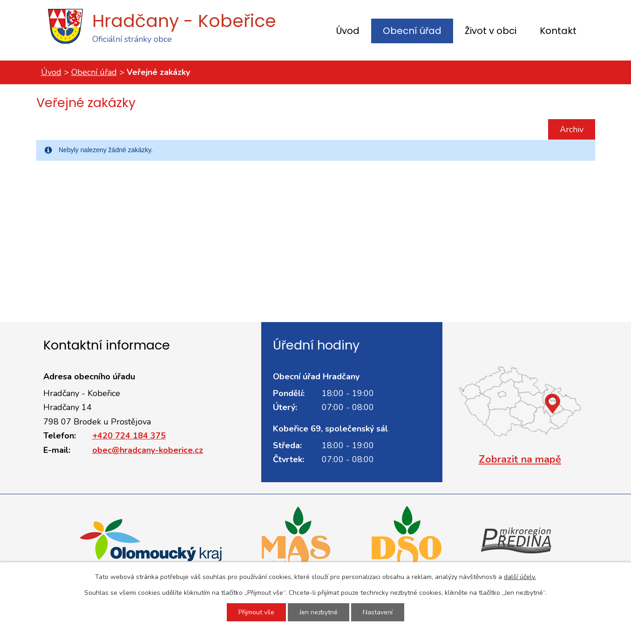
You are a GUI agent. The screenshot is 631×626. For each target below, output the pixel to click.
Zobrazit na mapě (520, 459)
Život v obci (490, 30)
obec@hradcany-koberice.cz (147, 450)
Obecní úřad (412, 30)
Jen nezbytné (318, 612)
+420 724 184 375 (129, 435)
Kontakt (558, 30)
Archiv (572, 129)
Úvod (348, 30)
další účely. (520, 576)
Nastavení (378, 612)
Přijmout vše (256, 612)
